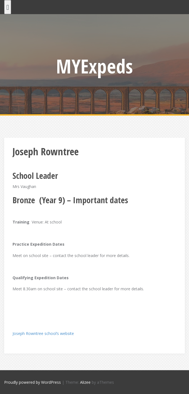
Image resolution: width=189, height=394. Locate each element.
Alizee (85, 382)
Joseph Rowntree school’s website (43, 333)
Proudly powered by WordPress (32, 382)
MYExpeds (94, 66)
